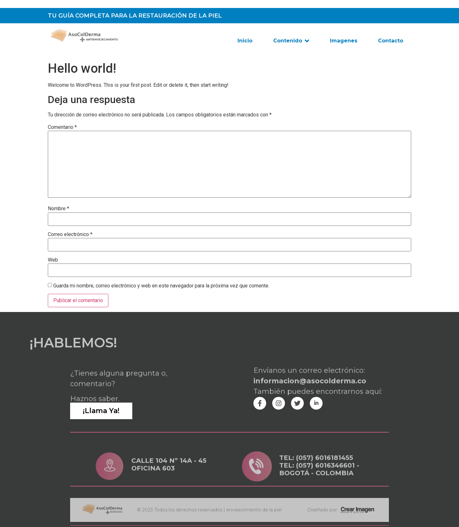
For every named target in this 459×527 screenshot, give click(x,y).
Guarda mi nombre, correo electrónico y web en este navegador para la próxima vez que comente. (161, 285)
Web (53, 260)
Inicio (244, 41)
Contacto (390, 41)
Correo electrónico (70, 234)
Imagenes (343, 41)
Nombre (58, 208)
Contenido (291, 40)
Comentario (62, 127)
